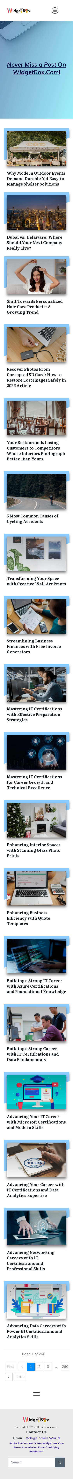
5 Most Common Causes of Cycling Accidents (32, 518)
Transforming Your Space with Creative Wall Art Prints (36, 581)
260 (65, 1366)
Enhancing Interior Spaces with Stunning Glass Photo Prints (34, 850)
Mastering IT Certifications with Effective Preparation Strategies (34, 714)
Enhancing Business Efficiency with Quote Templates (28, 918)
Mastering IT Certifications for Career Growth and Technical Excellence (34, 782)
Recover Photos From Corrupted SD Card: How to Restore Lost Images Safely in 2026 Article (36, 377)
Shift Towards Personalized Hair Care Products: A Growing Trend (35, 306)
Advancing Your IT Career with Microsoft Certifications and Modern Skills (36, 1121)
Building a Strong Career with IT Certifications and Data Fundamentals (33, 1053)
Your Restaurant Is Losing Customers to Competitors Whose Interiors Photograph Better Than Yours (36, 450)
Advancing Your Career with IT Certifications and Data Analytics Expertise (36, 1189)
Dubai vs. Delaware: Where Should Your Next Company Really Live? (34, 242)
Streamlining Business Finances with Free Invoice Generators (34, 646)
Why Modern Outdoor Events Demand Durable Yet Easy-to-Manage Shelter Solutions (36, 178)
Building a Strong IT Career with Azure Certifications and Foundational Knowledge (36, 985)
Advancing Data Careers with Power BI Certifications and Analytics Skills (36, 1331)
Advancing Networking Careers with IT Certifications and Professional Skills (31, 1260)
